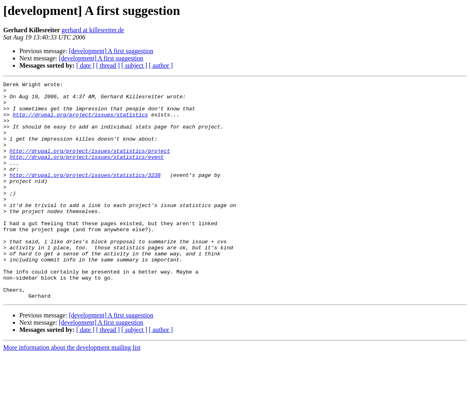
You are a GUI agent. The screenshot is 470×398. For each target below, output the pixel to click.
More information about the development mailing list (71, 391)
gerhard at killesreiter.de (93, 30)
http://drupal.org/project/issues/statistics (80, 121)
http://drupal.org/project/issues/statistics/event (87, 172)
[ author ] (161, 65)
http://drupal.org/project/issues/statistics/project (90, 165)
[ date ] (85, 65)
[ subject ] (134, 65)
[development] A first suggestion (111, 51)
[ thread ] (108, 65)
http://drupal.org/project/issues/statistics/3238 (85, 194)
